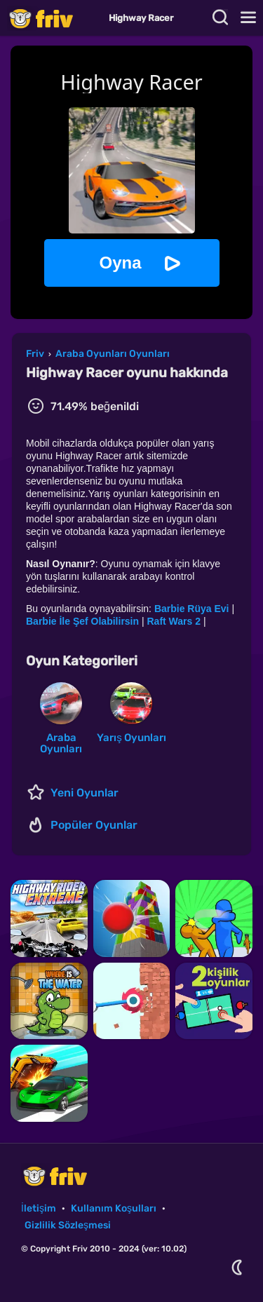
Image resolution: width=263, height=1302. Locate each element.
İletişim (38, 1208)
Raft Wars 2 (174, 621)
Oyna (120, 262)
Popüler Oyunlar (93, 825)
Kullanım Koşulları (113, 1208)
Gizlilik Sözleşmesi (68, 1225)
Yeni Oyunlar (84, 792)
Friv (52, 18)
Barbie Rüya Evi (191, 608)
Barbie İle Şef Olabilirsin (82, 621)
